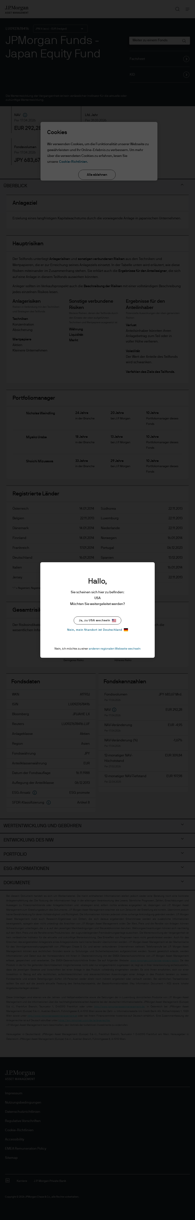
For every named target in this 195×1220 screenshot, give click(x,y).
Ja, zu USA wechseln (97, 620)
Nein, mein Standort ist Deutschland (97, 629)
